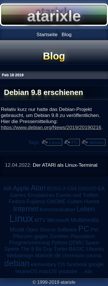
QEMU (76, 242)
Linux (55, 142)
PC (74, 142)
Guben (75, 201)
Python (59, 242)
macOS (48, 271)
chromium (73, 255)
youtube (67, 271)
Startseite (47, 34)
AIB (7, 188)
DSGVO (87, 188)
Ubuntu (95, 249)
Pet (94, 230)
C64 (72, 188)
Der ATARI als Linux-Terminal (65, 165)
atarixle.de (48, 255)
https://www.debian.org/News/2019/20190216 (51, 127)
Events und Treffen (77, 195)
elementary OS (48, 264)
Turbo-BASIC (69, 249)
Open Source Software (51, 230)
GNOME (56, 201)
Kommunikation (57, 209)
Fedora (17, 201)
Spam (92, 242)
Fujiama (35, 201)
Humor (91, 201)
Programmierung (29, 242)
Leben (86, 209)
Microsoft (58, 220)
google (96, 264)
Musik (17, 229)
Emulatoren (40, 195)
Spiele (12, 249)
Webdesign (20, 255)
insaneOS (26, 271)
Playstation (82, 236)
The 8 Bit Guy (36, 249)
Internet (25, 209)
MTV (40, 220)
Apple (21, 188)
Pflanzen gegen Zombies (41, 236)
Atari (38, 188)
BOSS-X (56, 188)
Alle (88, 271)
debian (96, 142)
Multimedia (84, 220)
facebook (77, 264)
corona (93, 255)
